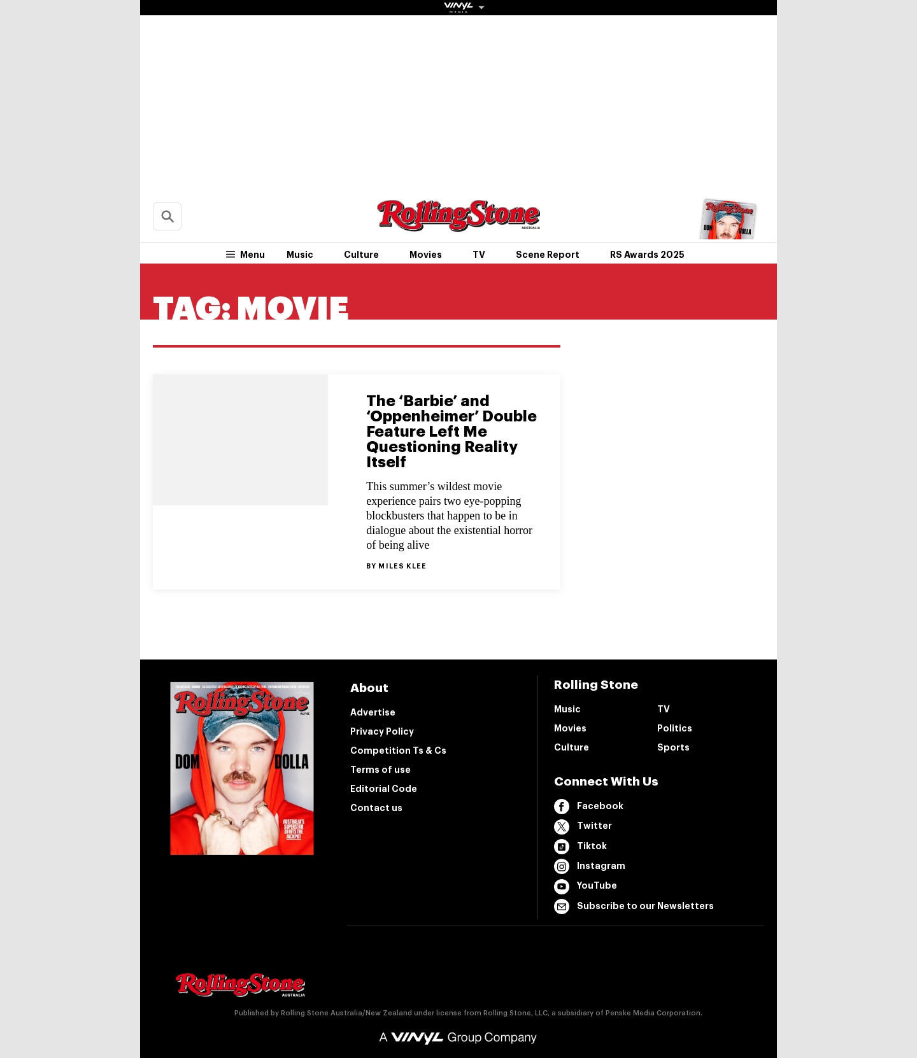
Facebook (588, 806)
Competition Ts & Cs (398, 750)
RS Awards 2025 (647, 254)
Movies (425, 254)
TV (479, 254)
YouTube (585, 886)
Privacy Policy (382, 731)
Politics (674, 728)
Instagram (589, 866)
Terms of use (380, 769)
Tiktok (580, 846)
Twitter (583, 827)
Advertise (372, 712)
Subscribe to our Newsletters (634, 906)
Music (300, 254)
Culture (361, 254)
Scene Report (547, 254)
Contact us (376, 807)
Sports (673, 747)
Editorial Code (383, 788)
